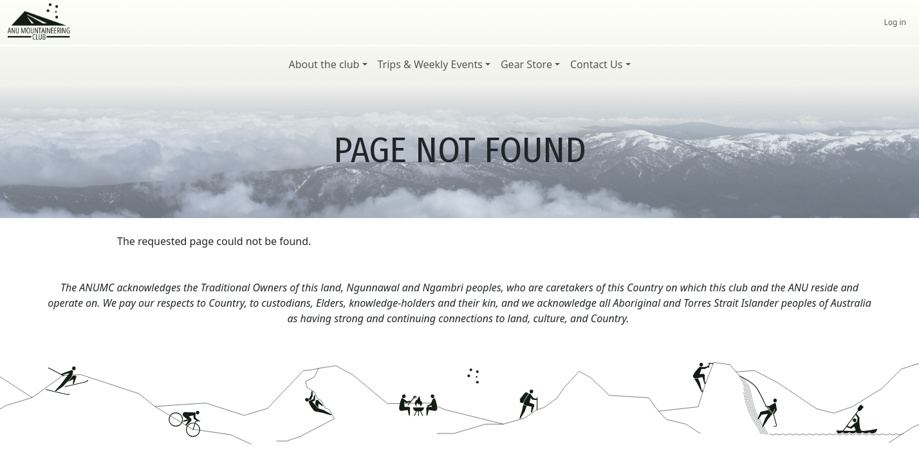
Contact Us (596, 64)
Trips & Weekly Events (430, 64)
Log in (895, 22)
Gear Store (526, 64)
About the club (323, 64)
